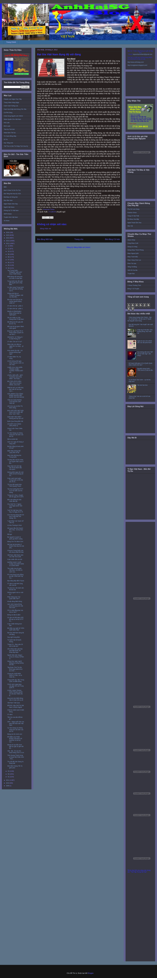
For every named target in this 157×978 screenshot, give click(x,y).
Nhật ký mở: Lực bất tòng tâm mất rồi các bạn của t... (15, 389)
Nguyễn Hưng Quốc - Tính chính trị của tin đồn (145, 369)
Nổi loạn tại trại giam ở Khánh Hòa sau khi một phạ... (15, 546)
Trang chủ (78, 239)
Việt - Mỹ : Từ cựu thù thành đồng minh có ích (15, 751)
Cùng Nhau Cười (133, 243)
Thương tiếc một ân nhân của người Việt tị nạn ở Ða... (15, 461)
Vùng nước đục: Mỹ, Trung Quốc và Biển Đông (15, 680)
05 (9, 265)
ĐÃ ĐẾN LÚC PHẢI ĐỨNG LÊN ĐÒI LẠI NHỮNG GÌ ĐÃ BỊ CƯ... (14, 739)
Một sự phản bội (12, 439)
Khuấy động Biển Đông (14, 601)
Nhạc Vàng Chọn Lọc (134, 260)
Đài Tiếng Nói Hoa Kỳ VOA (12, 193)
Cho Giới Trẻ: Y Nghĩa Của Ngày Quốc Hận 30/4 (14, 505)
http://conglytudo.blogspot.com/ (137, 65)
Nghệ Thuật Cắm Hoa (134, 222)
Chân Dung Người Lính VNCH (13, 116)
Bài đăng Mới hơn (45, 239)
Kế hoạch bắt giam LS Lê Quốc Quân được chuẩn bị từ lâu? (140, 364)
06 (9, 262)
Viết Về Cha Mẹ (132, 270)
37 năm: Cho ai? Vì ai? (14, 341)
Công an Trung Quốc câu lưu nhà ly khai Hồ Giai (15, 551)
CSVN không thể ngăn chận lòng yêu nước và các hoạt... (15, 362)
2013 (8, 241)
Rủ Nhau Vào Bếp (133, 219)
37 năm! (9, 714)
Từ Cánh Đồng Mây (10, 136)
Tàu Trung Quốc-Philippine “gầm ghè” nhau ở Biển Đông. (14, 272)
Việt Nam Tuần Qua (13, 703)
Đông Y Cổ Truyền (133, 289)
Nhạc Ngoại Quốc (133, 253)
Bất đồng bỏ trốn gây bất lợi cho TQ (15, 322)
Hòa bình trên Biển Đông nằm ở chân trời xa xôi (15, 699)
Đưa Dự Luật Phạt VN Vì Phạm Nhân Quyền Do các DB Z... (15, 332)
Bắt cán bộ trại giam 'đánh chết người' (15, 327)
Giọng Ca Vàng (132, 247)
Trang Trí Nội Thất (133, 216)
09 (9, 254)
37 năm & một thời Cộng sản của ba (15, 584)
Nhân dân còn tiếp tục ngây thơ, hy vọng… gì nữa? (15, 346)
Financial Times (48, 209)
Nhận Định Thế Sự (10, 133)
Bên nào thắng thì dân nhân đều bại (14, 500)
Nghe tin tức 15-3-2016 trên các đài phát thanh (144, 341)
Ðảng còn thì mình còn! (14, 734)
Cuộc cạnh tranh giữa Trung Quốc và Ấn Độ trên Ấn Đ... (15, 480)
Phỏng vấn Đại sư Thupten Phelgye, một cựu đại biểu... (15, 295)
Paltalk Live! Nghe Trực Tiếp (13, 99)
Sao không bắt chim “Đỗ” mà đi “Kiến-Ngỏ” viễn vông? (145, 353)
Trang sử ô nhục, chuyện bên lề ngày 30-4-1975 (15, 496)
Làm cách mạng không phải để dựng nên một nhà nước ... (15, 605)
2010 (8, 783)
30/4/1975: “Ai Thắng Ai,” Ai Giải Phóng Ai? (15, 338)
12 (9, 246)
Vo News (6, 220)
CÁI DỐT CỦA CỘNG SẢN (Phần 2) (14, 424)
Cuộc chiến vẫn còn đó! (14, 559)
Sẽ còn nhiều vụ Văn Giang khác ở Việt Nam (15, 318)
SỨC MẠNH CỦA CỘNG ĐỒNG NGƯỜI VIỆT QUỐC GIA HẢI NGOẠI (15, 395)
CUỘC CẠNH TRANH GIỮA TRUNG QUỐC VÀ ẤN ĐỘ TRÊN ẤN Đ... (15, 693)
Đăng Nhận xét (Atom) (82, 247)
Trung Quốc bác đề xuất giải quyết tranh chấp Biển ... (15, 282)
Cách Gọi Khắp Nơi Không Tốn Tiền (15, 109)
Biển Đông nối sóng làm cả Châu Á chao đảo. (14, 277)
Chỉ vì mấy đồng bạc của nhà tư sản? (15, 611)
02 (9, 774)
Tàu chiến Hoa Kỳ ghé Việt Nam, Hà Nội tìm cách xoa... (14, 570)
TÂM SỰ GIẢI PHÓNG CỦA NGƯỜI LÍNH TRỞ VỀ (14, 401)
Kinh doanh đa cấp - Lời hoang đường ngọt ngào (14, 352)
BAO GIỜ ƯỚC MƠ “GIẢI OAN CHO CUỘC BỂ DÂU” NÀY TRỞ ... (15, 412)
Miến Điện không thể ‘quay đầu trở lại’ (13, 451)
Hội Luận (7, 122)
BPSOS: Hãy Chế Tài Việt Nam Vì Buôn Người (15, 706)
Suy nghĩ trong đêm (13, 637)
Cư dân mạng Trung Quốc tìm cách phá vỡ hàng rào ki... (15, 289)
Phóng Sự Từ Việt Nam (11, 210)
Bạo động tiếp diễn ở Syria (15, 581)
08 (9, 257)
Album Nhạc (131, 240)
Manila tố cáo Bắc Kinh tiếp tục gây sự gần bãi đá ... (15, 746)
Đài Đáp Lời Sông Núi (10, 197)
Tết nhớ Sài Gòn (142, 385)
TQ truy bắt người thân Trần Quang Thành (14, 485)
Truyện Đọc (131, 273)
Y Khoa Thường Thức (134, 285)
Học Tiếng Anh (8, 143)
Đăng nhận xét (45, 229)
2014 (8, 238)
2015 (8, 235)
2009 (8, 786)
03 (9, 771)
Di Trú (6, 139)
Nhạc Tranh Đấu (133, 257)
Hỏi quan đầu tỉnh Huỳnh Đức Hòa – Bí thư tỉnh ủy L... (15, 529)
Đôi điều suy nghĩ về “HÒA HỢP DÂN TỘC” (15, 629)
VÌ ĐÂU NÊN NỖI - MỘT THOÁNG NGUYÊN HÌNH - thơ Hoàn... (15, 377)
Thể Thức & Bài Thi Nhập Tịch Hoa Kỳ (16, 146)
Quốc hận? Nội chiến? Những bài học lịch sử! (15, 417)
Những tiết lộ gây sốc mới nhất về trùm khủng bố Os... (15, 473)
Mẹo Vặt (130, 226)
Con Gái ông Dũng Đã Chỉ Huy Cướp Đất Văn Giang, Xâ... (15, 516)
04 (9, 268)
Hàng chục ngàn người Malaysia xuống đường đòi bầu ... (15, 662)
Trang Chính (11, 42)
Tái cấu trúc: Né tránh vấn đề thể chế (15, 588)
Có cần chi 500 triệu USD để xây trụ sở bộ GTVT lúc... (15, 619)
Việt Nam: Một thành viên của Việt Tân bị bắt (15, 556)
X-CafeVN (52, 212)
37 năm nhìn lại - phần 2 (15, 306)
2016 (8, 232)
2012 (8, 243)
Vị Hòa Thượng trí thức (14, 525)
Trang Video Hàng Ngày (11, 102)
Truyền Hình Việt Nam (11, 217)
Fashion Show (132, 212)
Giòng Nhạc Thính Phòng (136, 250)
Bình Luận (7, 126)
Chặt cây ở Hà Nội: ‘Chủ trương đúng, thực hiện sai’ (144, 331)
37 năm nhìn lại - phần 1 (15, 308)
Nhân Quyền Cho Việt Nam (12, 119)
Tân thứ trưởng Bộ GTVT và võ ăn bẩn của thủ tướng (15, 490)
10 (9, 251)
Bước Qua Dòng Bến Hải (15, 421)
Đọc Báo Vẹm (8, 200)
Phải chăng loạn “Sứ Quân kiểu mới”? (13, 597)
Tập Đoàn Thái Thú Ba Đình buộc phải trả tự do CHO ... (14, 669)
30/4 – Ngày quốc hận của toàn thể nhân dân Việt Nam (15, 723)
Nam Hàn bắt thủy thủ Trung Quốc (14, 456)
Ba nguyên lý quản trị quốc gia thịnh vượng (14, 538)
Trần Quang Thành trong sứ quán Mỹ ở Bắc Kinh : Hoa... (15, 757)
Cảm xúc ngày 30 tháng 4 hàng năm (15, 442)
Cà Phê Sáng (8, 112)
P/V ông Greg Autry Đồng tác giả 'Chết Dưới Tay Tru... (15, 576)
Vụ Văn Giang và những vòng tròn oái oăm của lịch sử (15, 434)
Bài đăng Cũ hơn (112, 239)
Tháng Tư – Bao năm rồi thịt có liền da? (15, 645)
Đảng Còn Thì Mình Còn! (15, 541)
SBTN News (8, 214)
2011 (8, 780)
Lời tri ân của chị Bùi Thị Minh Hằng (15, 407)
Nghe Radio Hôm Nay (11, 204)
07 (9, 260)
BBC (5, 187)
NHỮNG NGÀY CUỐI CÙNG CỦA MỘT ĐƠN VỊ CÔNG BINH (15, 564)
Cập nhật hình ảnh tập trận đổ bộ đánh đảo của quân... (14, 467)
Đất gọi (9, 534)
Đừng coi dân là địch (13, 615)
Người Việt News (9, 207)
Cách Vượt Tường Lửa (11, 106)
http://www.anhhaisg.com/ (136, 62)
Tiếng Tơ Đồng (132, 267)
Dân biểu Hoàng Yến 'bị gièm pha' (14, 766)
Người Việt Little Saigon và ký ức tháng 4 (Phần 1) (15, 656)
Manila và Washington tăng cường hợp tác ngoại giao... (14, 313)
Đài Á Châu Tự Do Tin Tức (12, 190)
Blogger (90, 973)
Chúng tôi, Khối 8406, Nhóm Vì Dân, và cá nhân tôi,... (14, 675)
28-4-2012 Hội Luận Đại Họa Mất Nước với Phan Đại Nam (14, 650)
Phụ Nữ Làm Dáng (133, 209)
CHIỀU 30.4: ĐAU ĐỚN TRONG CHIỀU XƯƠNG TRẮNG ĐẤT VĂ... (15, 370)
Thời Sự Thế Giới (9, 129)
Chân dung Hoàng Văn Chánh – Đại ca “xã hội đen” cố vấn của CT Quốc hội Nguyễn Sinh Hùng (140, 319)
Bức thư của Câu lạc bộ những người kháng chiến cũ (14, 301)
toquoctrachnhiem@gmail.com (142, 54)
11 (9, 249)
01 (9, 777)
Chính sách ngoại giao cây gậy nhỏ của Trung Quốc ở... (15, 686)
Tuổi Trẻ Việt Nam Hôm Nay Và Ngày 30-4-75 (15, 511)
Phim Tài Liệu (132, 263)
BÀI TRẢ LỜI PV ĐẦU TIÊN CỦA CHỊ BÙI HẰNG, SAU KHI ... (14, 383)
